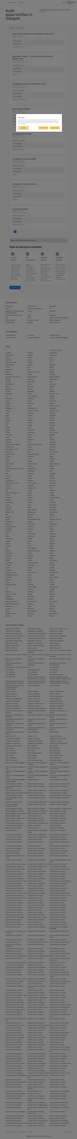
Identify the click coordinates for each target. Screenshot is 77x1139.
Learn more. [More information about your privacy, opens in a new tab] (23, 123)
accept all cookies (54, 127)
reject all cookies (43, 127)
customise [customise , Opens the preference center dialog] (23, 127)
